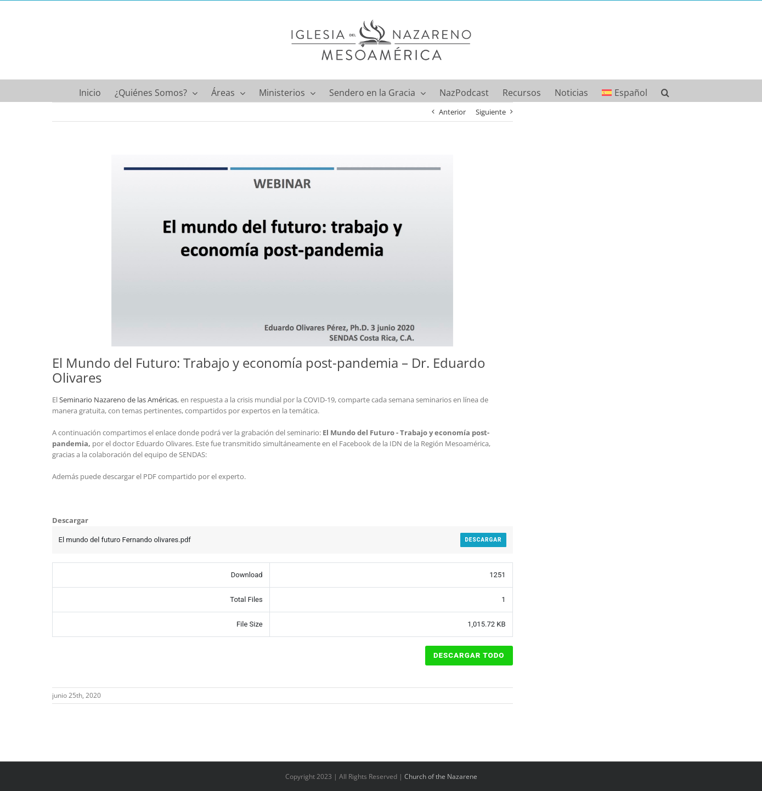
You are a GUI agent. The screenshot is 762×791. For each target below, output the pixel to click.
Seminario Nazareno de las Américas (118, 400)
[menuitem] (624, 90)
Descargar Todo (469, 655)
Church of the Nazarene (440, 776)
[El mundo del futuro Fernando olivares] (282, 250)
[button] (665, 90)
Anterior (452, 112)
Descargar (483, 540)
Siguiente (491, 112)
